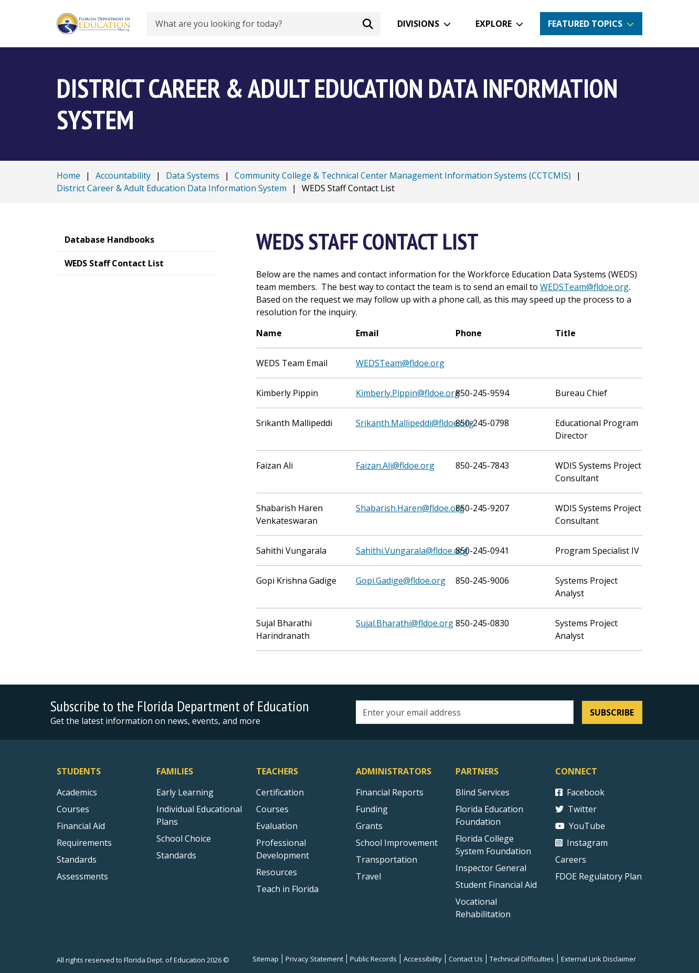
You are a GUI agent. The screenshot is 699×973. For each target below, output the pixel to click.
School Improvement (397, 842)
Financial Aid (81, 826)
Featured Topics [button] (585, 23)
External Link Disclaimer (598, 959)
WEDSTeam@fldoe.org (584, 287)
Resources (276, 872)
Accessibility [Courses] (423, 959)
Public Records (373, 959)
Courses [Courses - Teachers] (272, 809)
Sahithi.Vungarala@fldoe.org (412, 550)
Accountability (123, 175)
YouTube (580, 826)
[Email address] (465, 712)
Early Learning (185, 792)
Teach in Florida (287, 889)
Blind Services (483, 792)
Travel (368, 876)
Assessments (82, 876)
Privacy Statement (314, 959)
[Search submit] (367, 23)
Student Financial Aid (496, 885)
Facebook (580, 792)
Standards (176, 855)
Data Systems (192, 175)
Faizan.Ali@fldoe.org (395, 465)
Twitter (576, 809)
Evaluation (277, 826)
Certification (280, 792)
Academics (77, 792)
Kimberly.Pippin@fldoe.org (408, 393)
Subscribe (612, 712)
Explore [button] (493, 23)
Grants (369, 826)
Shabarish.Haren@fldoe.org (410, 508)
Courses (73, 809)
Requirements (84, 842)
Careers (570, 859)
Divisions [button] (418, 23)
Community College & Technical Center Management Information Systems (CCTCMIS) (403, 175)
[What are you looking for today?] (263, 24)
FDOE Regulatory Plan (598, 876)
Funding (372, 809)
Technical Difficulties (522, 959)
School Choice (183, 838)
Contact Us (466, 959)
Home (68, 175)
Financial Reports (389, 792)
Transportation (386, 859)
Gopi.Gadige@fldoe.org (401, 580)
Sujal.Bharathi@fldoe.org (404, 623)
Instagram (581, 842)
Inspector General (491, 868)
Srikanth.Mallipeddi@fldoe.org (415, 423)
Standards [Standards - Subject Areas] (77, 859)
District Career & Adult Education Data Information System (172, 188)
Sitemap (265, 959)
